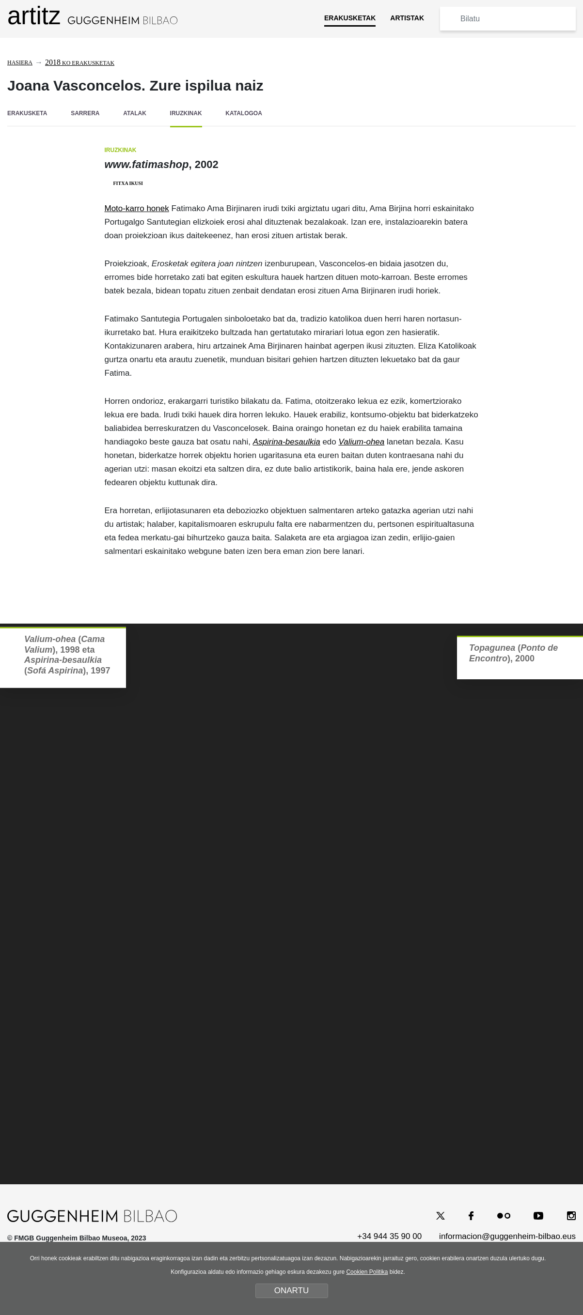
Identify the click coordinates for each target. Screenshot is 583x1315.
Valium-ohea (361, 441)
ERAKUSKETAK (350, 18)
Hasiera (19, 62)
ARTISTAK (407, 18)
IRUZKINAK (186, 113)
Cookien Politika (367, 1272)
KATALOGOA (243, 113)
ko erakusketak (79, 63)
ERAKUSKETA (27, 113)
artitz (92, 16)
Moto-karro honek (137, 208)
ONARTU (291, 1290)
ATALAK (134, 113)
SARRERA (85, 113)
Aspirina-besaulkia (286, 441)
